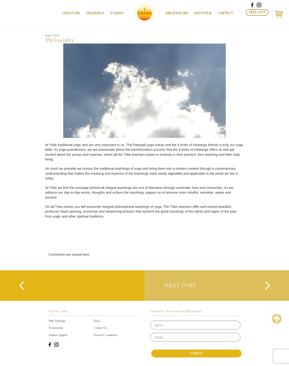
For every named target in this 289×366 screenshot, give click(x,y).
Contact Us (100, 327)
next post (182, 286)
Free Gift (257, 12)
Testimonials (56, 327)
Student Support (58, 335)
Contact (225, 13)
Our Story (71, 13)
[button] (279, 13)
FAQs (97, 320)
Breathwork (176, 13)
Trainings (95, 13)
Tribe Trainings (57, 320)
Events (117, 13)
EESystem (203, 13)
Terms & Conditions (105, 335)
